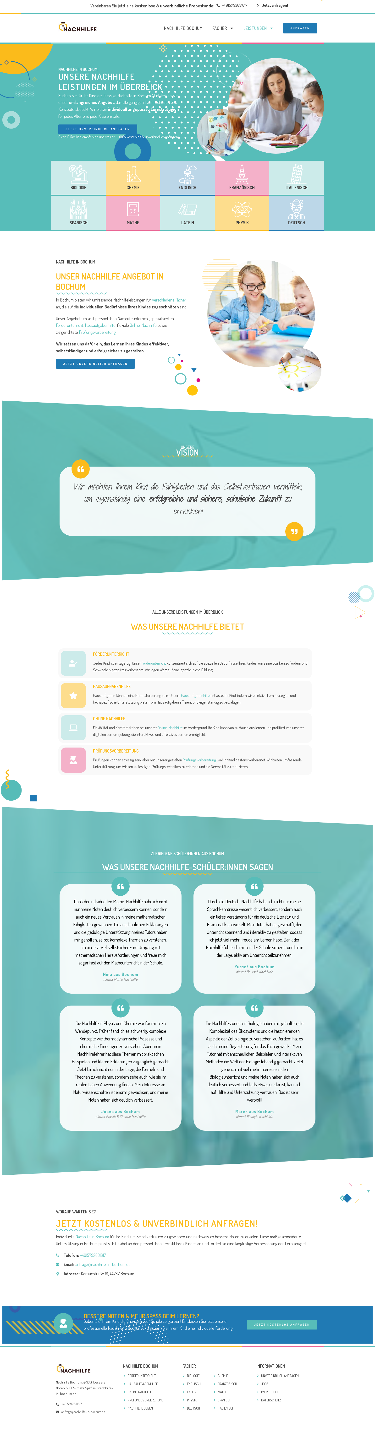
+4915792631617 (93, 1256)
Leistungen (258, 28)
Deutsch (296, 222)
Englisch (187, 187)
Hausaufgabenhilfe (100, 325)
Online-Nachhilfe (143, 325)
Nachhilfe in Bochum (92, 1237)
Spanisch (79, 222)
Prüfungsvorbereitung (97, 332)
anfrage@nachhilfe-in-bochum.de (103, 1265)
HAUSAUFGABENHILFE (112, 687)
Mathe (133, 222)
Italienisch (297, 187)
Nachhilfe (67, 69)
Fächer (223, 28)
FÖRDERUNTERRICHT (111, 654)
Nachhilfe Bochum (183, 28)
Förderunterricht (69, 325)
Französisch (242, 187)
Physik (242, 222)
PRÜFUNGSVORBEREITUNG (116, 751)
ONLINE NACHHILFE (109, 719)
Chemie (133, 187)
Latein (187, 222)
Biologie (78, 187)
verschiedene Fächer (169, 299)
